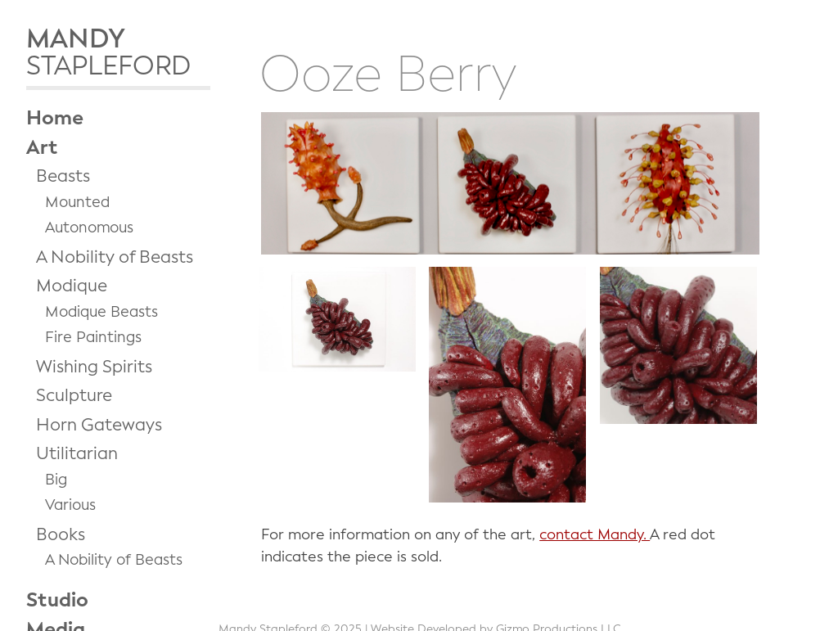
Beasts (63, 176)
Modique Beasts (101, 312)
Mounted (77, 202)
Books (60, 534)
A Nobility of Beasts (114, 257)
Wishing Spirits (94, 366)
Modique (71, 285)
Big (56, 480)
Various (70, 505)
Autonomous (89, 228)
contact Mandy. (594, 534)
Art (42, 147)
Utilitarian (77, 453)
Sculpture (74, 395)
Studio (57, 600)
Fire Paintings (93, 337)
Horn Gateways (99, 425)
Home (54, 118)
